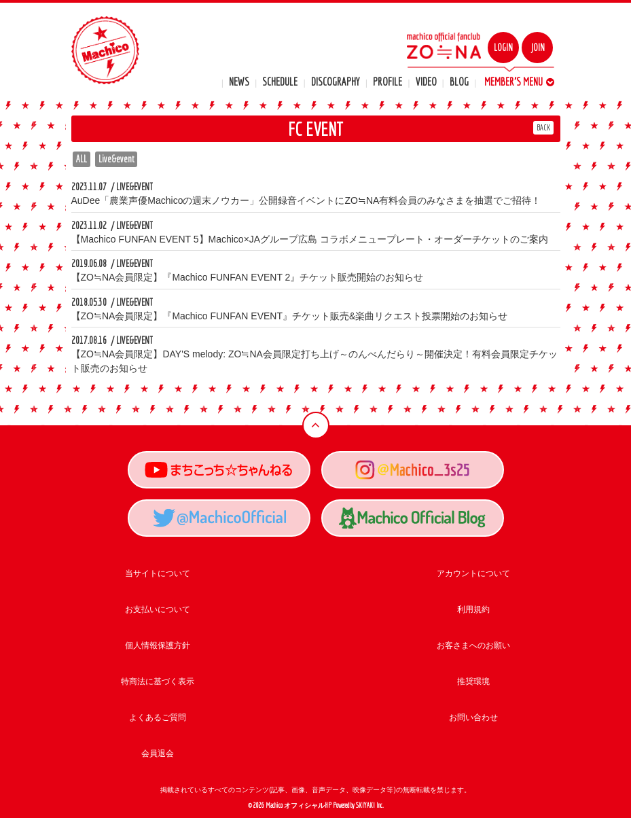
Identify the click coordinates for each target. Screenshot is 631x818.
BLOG (459, 81)
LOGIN (503, 47)
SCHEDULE (280, 81)
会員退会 (157, 753)
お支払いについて (157, 609)
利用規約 (473, 609)
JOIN (537, 47)
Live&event (116, 159)
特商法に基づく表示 (157, 681)
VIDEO (426, 81)
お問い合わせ (473, 717)
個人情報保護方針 (157, 645)
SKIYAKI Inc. (370, 805)
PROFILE (387, 81)
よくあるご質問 (157, 717)
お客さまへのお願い (473, 645)
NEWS (239, 81)
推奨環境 (473, 681)
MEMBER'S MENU (519, 81)
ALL (81, 159)
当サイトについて (157, 573)
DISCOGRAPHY (335, 81)
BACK (543, 127)
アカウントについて (473, 573)
